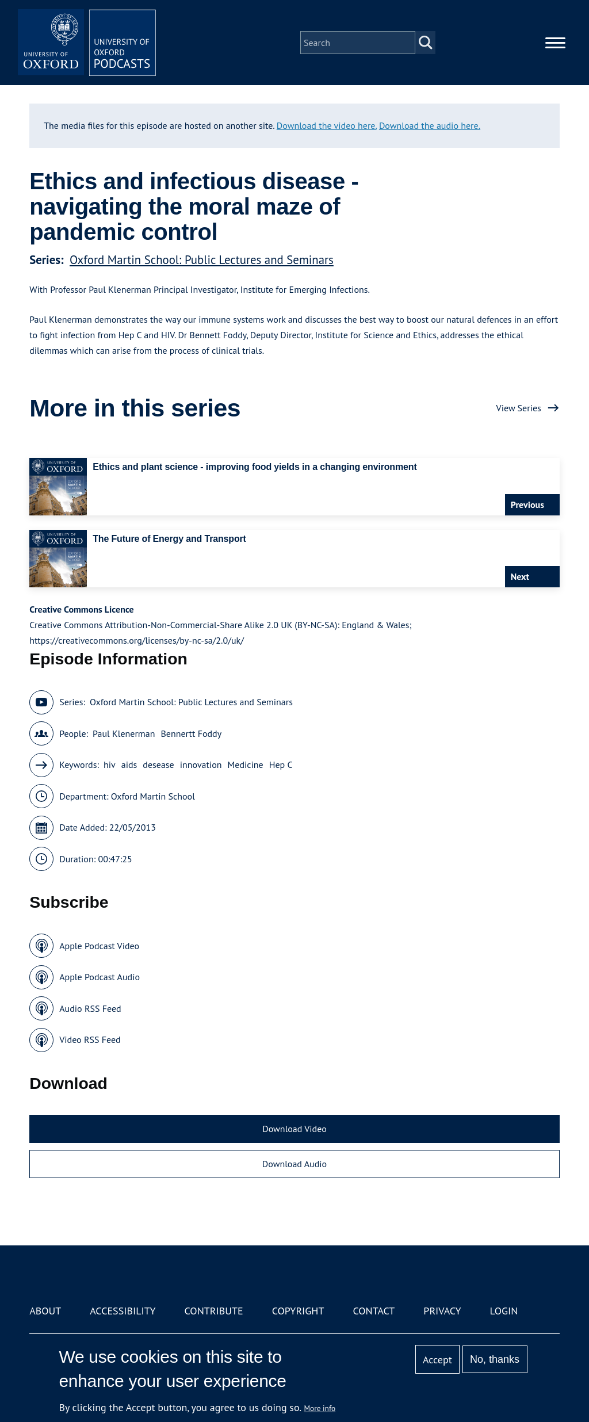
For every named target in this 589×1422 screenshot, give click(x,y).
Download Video (294, 1128)
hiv (110, 764)
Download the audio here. (429, 125)
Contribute (214, 1310)
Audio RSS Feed (90, 1008)
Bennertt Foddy (191, 733)
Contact (374, 1310)
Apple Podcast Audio (99, 977)
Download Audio (294, 1163)
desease (158, 764)
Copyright (298, 1310)
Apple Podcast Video (99, 945)
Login (504, 1310)
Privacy (442, 1310)
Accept (437, 1359)
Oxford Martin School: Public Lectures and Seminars (202, 259)
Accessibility (122, 1310)
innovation (201, 764)
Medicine (245, 764)
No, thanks (494, 1359)
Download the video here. (327, 125)
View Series (518, 408)
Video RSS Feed (90, 1039)
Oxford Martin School (153, 796)
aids (129, 764)
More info (320, 1408)
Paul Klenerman (124, 733)
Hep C (281, 764)
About (45, 1310)
